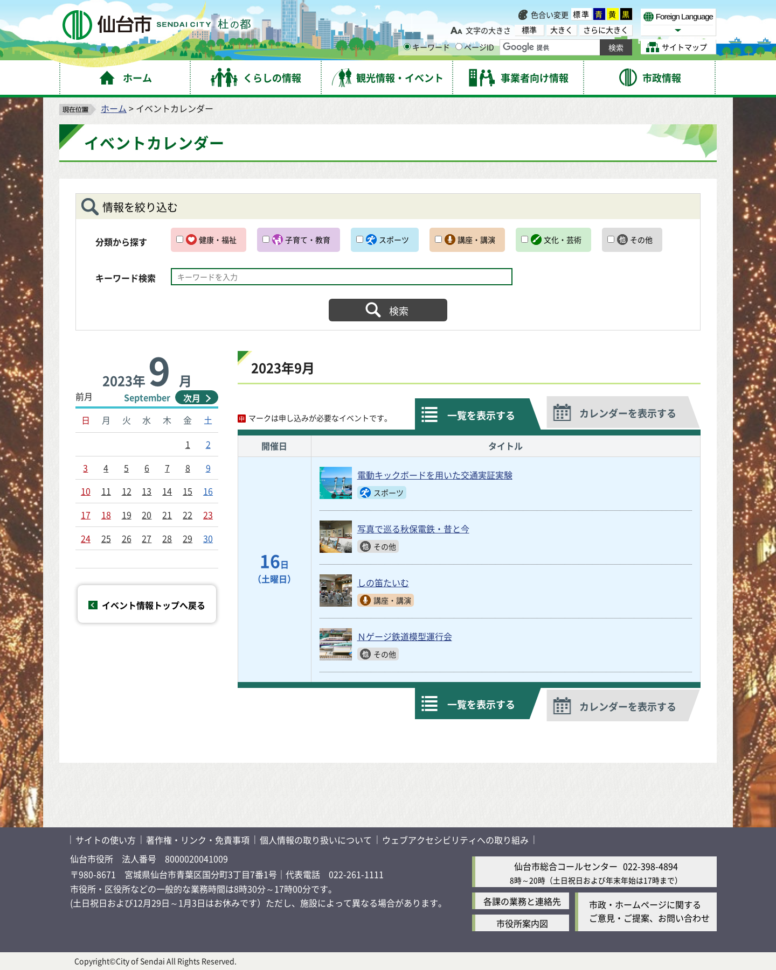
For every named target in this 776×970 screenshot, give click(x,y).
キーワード (427, 46)
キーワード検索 (125, 277)
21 (167, 514)
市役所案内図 (522, 923)
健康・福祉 (218, 239)
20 (146, 514)
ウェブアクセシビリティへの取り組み (455, 839)
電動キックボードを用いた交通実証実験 (434, 475)
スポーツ (394, 239)
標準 (581, 14)
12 (126, 490)
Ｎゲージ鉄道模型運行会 (404, 636)
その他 (641, 239)
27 (146, 538)
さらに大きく (605, 30)
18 (106, 514)
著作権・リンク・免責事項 (198, 839)
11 (106, 490)
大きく (561, 30)
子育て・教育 (307, 239)
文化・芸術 (562, 239)
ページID (474, 46)
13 (146, 490)
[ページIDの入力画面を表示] (458, 46)
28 (167, 538)
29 (187, 538)
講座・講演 (476, 239)
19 (126, 514)
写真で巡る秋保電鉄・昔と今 (413, 529)
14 (167, 490)
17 (86, 514)
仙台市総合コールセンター (566, 866)
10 (86, 490)
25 (106, 538)
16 (208, 490)
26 (126, 538)
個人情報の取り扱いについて (316, 839)
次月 (191, 397)
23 (208, 514)
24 (86, 538)
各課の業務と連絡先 (522, 901)
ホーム (114, 108)
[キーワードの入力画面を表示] (407, 46)
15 (187, 490)
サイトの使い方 (105, 839)
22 (187, 514)
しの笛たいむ (383, 582)
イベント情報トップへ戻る (153, 605)
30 (208, 538)
